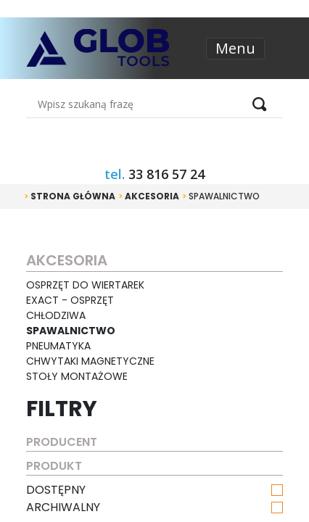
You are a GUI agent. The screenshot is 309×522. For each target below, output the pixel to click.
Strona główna (69, 196)
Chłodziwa (56, 315)
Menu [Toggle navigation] (235, 48)
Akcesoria (148, 196)
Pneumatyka (58, 346)
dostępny (154, 489)
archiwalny (154, 507)
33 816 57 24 (166, 174)
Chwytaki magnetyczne (90, 361)
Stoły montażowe (77, 376)
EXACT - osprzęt (70, 300)
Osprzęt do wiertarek (85, 285)
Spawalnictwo (221, 196)
